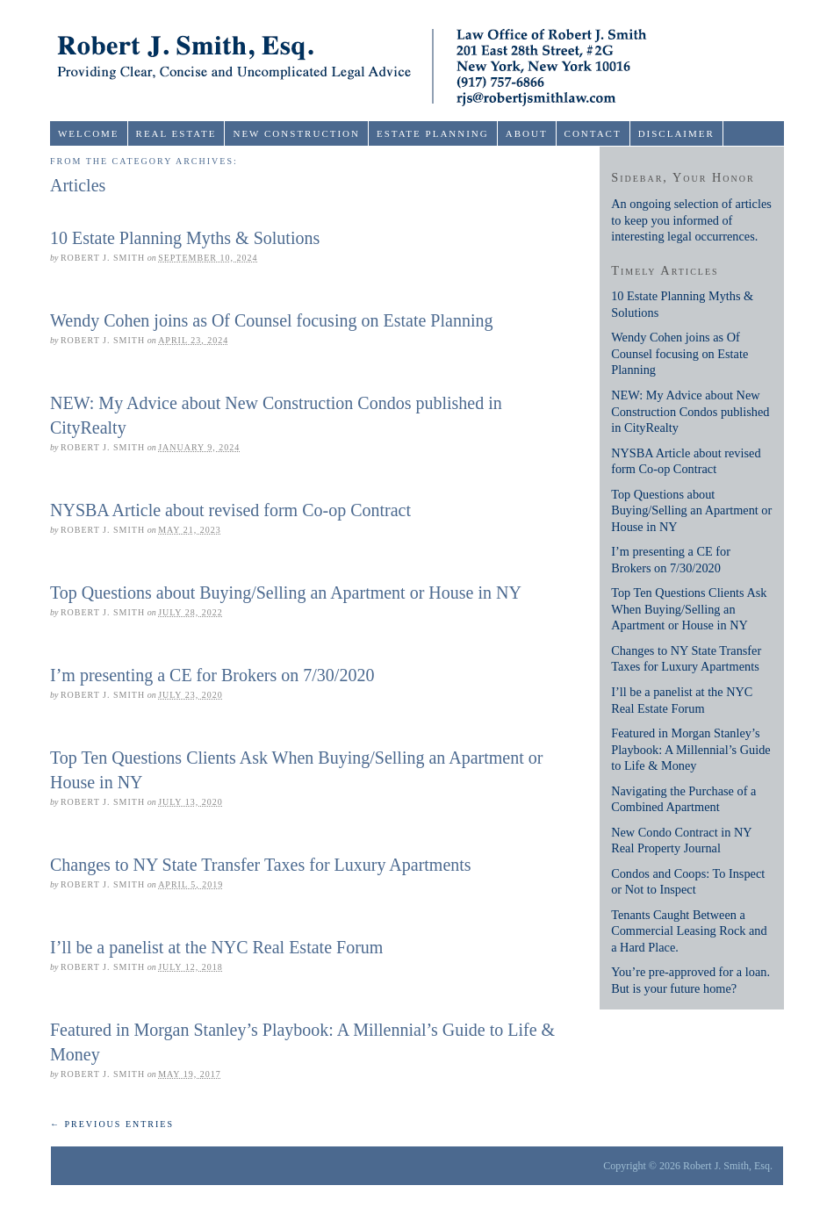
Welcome (88, 133)
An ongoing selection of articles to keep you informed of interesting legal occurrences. (691, 220)
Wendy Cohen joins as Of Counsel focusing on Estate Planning (271, 320)
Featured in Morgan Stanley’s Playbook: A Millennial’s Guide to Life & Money (691, 749)
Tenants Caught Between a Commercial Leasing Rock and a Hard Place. (688, 931)
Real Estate (176, 133)
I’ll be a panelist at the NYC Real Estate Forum (216, 947)
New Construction (296, 133)
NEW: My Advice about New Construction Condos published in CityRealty (690, 411)
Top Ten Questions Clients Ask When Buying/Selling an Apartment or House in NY (688, 609)
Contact (593, 133)
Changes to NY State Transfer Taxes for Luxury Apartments (260, 864)
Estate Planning (433, 133)
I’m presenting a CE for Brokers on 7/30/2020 (212, 675)
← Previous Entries (112, 1124)
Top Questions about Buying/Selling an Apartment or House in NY (285, 592)
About (527, 133)
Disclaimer (676, 133)
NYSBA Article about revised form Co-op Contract (230, 510)
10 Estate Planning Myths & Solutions (185, 238)
